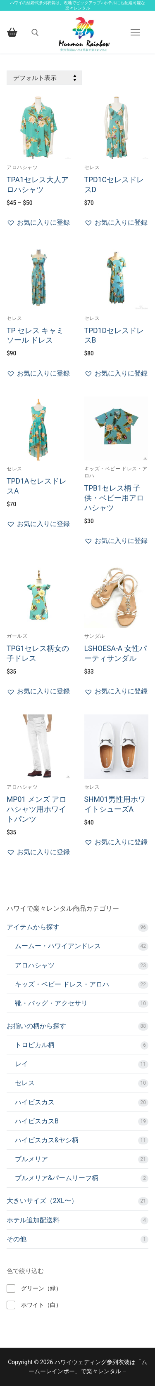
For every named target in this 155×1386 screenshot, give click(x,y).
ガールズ (17, 636)
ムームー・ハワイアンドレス (58, 946)
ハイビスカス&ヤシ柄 (47, 1140)
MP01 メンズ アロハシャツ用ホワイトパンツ (37, 809)
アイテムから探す (33, 927)
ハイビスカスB (37, 1121)
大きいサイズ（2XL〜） (42, 1201)
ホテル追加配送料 (33, 1220)
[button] (38, 222)
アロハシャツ (22, 167)
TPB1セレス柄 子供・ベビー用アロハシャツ (114, 498)
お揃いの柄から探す (36, 1026)
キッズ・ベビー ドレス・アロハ (62, 984)
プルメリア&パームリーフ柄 (56, 1178)
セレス (92, 167)
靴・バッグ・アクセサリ (51, 1003)
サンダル (94, 636)
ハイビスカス (35, 1102)
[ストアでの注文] (44, 77)
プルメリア (31, 1159)
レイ (21, 1064)
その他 (16, 1239)
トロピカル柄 (35, 1045)
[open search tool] (35, 32)
